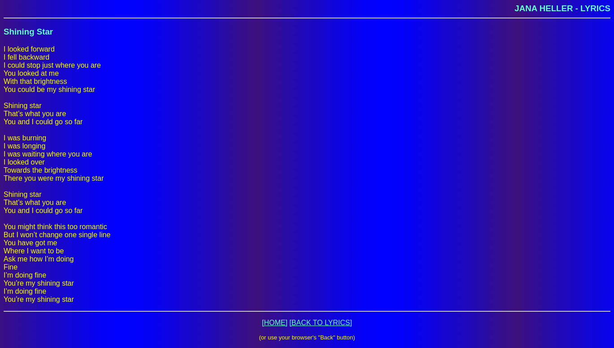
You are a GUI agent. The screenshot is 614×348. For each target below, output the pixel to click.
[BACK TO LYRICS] (320, 322)
